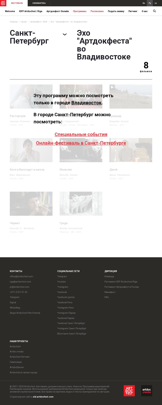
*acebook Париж (65, 318)
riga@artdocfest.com (20, 281)
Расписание (97, 11)
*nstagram (62, 287)
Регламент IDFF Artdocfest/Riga (121, 281)
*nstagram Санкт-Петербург (71, 328)
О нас (145, 11)
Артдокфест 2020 (39, 22)
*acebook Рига (64, 302)
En (144, 3)
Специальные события (81, 134)
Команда (109, 276)
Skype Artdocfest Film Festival (25, 313)
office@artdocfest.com (21, 276)
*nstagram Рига (65, 307)
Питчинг (132, 11)
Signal (13, 302)
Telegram (14, 297)
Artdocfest (15, 346)
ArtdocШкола (17, 367)
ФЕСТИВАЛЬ (17, 3)
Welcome (10, 11)
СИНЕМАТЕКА (39, 3)
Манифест (110, 292)
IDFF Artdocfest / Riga (30, 11)
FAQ (107, 297)
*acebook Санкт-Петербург (71, 323)
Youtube (61, 281)
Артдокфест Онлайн (58, 11)
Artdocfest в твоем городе (23, 372)
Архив (24, 22)
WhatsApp (15, 307)
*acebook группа (66, 297)
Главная (14, 22)
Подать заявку (116, 11)
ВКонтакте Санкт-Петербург (72, 333)
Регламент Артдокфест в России (122, 287)
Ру (150, 3)
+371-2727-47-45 (18, 292)
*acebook (62, 292)
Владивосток (86, 102)
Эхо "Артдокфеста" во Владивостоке (69, 22)
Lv (156, 3)
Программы (79, 11)
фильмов (146, 71)
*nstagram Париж (66, 313)
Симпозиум (16, 362)
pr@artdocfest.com (19, 287)
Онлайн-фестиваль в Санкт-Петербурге (81, 143)
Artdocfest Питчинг (20, 357)
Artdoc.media (16, 351)
